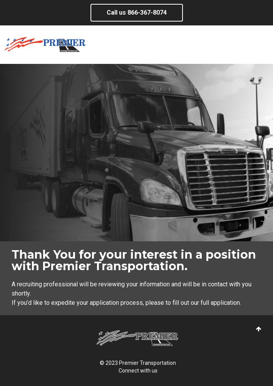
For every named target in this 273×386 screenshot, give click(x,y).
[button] (258, 329)
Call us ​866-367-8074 (137, 12)
